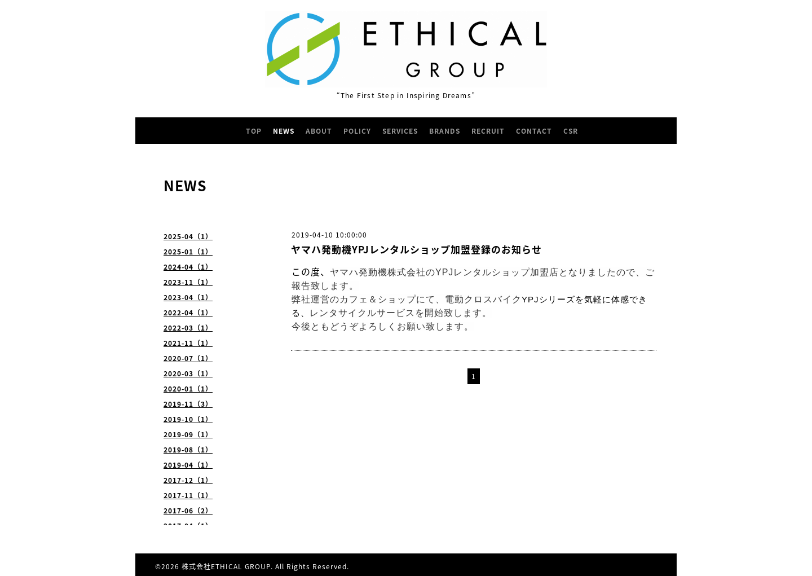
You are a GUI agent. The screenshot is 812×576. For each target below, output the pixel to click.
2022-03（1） (188, 328)
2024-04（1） (188, 267)
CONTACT (534, 131)
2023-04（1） (188, 297)
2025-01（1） (188, 252)
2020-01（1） (188, 389)
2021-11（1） (188, 343)
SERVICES (400, 131)
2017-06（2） (188, 510)
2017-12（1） (188, 480)
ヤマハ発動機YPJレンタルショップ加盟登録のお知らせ (416, 249)
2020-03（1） (188, 373)
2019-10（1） (188, 419)
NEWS (283, 131)
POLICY (357, 131)
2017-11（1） (188, 495)
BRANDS (444, 131)
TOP (254, 131)
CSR (570, 131)
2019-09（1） (188, 434)
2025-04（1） (188, 236)
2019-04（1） (188, 465)
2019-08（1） (188, 450)
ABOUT (319, 131)
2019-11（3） (188, 404)
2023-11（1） (188, 282)
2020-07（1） (188, 358)
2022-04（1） (188, 312)
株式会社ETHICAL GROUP (226, 566)
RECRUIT (488, 131)
